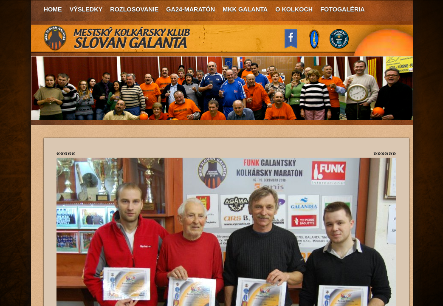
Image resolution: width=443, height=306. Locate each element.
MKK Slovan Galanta (117, 38)
